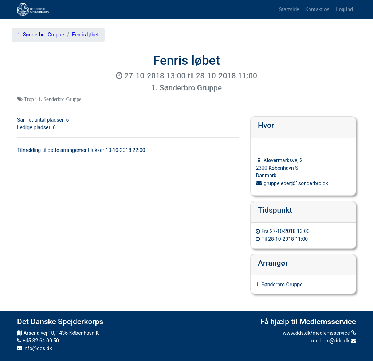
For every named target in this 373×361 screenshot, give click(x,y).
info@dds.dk (34, 348)
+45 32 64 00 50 (38, 341)
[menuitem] (289, 9)
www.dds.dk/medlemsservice (319, 333)
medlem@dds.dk (333, 341)
